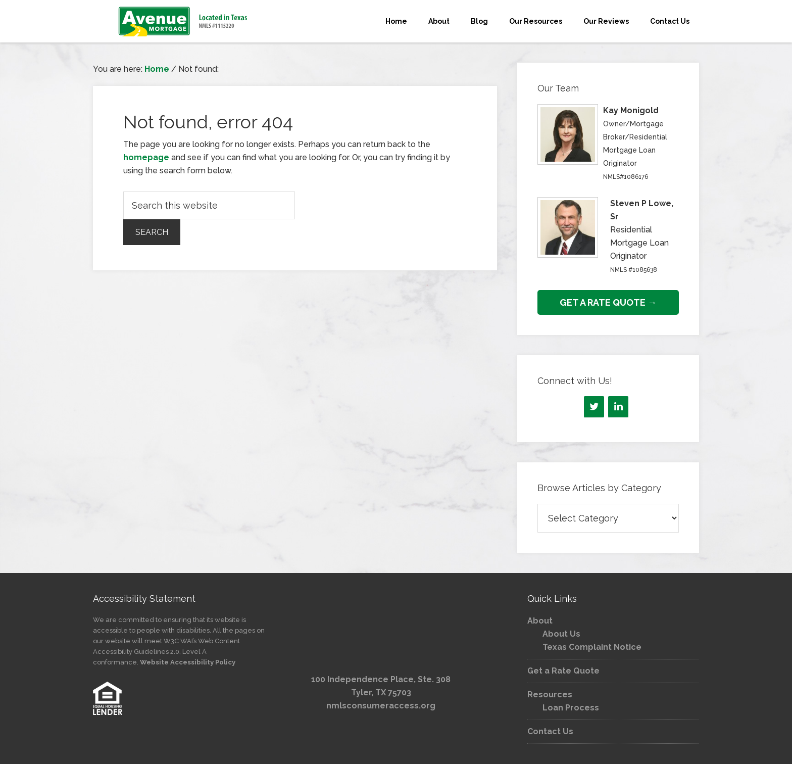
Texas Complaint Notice (591, 647)
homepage (146, 157)
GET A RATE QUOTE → (608, 302)
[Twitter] (594, 406)
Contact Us (550, 731)
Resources (549, 694)
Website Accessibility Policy (187, 662)
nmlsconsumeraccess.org (380, 705)
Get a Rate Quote (563, 671)
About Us (561, 634)
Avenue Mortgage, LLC (184, 21)
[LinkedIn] (618, 406)
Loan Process (570, 707)
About (540, 621)
